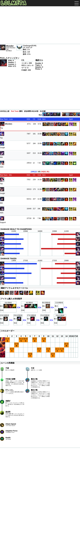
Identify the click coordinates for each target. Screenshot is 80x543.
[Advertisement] (40, 25)
